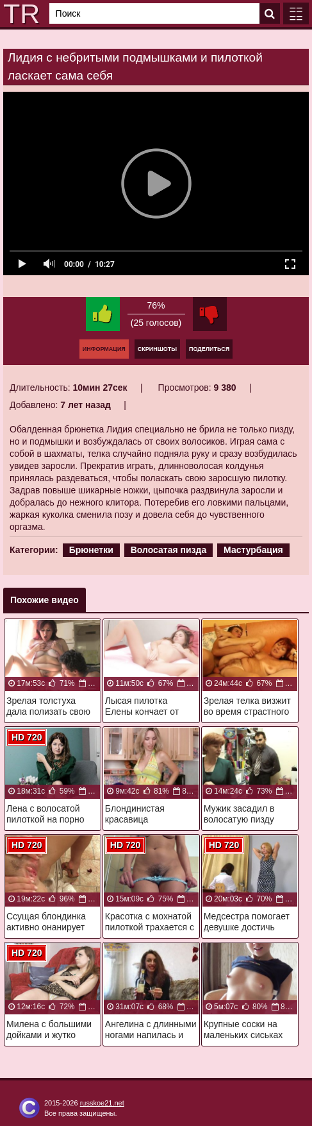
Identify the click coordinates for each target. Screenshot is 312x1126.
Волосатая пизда (169, 550)
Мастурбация (253, 550)
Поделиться (209, 349)
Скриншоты (157, 349)
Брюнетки (91, 550)
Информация (104, 349)
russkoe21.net (102, 1103)
